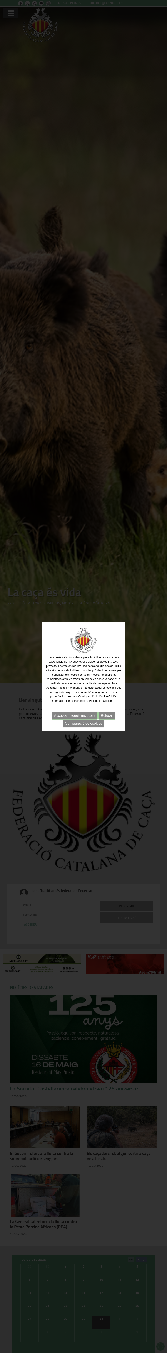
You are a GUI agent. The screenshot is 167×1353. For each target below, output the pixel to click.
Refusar (107, 715)
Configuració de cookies (83, 723)
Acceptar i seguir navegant (74, 715)
